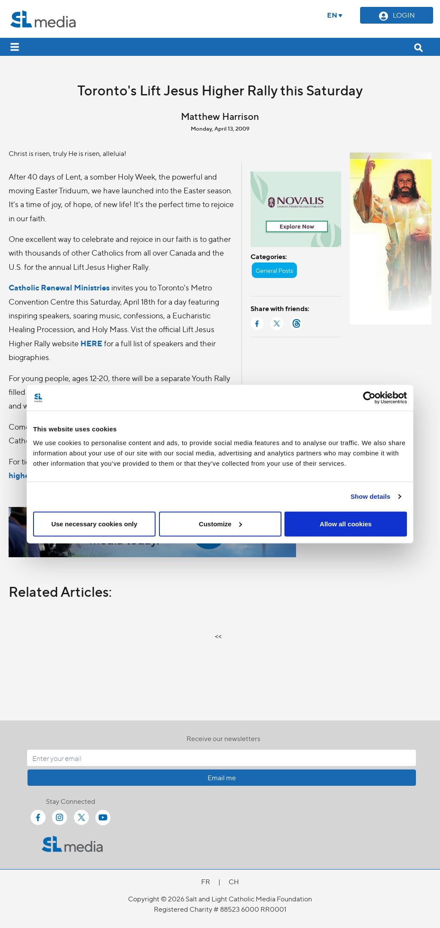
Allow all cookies (346, 523)
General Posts (274, 270)
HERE (91, 343)
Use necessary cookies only (94, 523)
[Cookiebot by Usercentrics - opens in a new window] (369, 397)
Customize (220, 523)
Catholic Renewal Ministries (59, 287)
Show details (371, 496)
